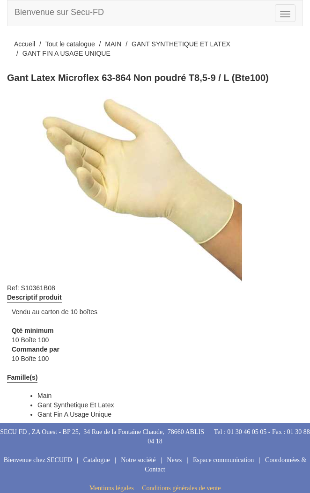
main (44, 395)
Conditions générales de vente (181, 488)
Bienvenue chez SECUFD (38, 460)
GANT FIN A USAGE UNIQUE (66, 53)
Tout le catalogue (70, 44)
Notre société (138, 460)
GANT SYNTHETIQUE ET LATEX (181, 44)
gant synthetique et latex (75, 405)
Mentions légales (111, 488)
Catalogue (96, 460)
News (174, 460)
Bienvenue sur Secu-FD (59, 12)
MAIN (113, 44)
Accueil (24, 44)
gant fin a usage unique (74, 414)
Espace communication (223, 460)
